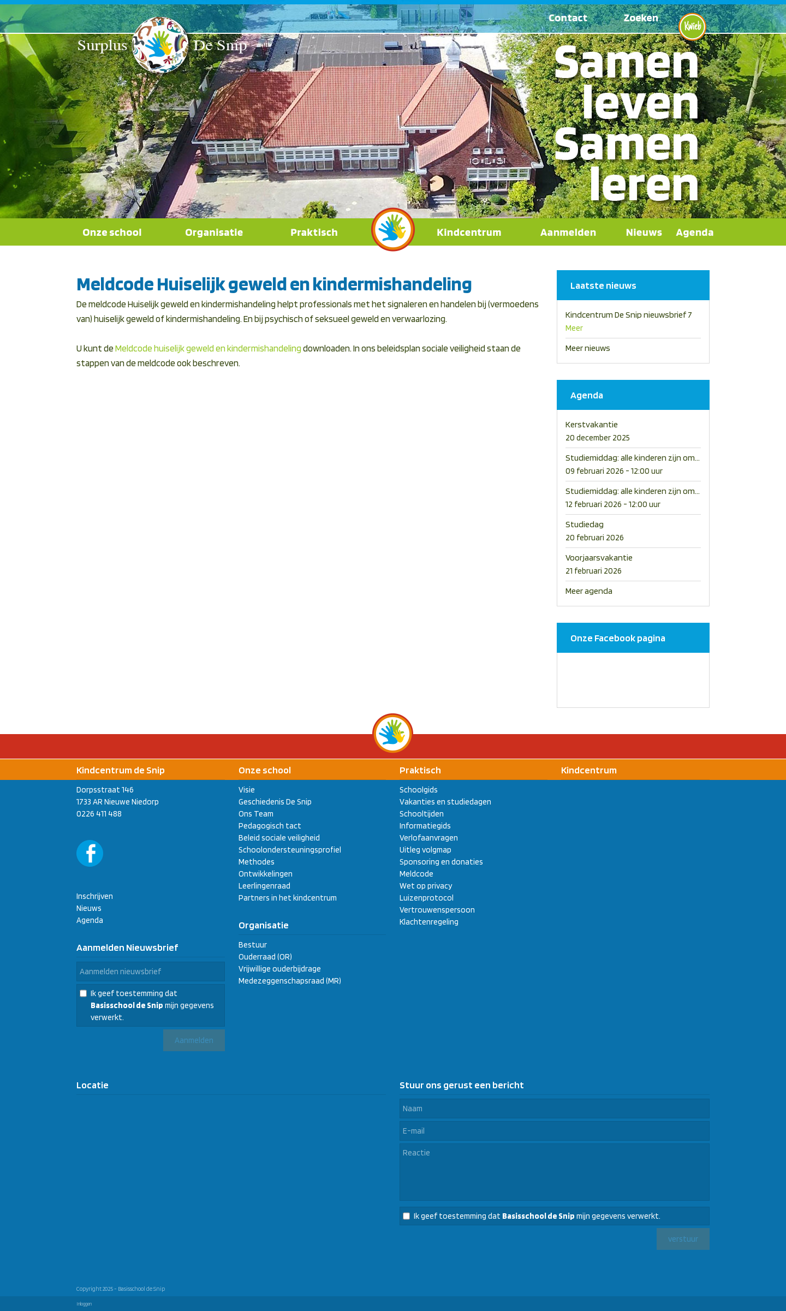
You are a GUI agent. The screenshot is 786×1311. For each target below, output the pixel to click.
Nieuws (89, 908)
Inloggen (84, 1304)
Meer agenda (588, 591)
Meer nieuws (587, 348)
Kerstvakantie (591, 424)
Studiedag (584, 524)
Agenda (89, 920)
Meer (574, 328)
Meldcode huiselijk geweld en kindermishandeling (208, 348)
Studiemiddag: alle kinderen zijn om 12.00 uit (646, 457)
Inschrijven (94, 896)
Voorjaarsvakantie (599, 557)
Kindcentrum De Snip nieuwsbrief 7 (628, 314)
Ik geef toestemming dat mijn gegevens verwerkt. (152, 1005)
